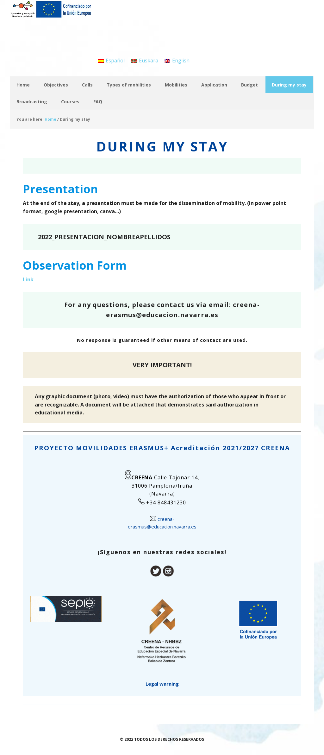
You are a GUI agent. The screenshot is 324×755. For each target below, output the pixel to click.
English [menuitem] (181, 60)
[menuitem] (111, 60)
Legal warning (162, 684)
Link (28, 279)
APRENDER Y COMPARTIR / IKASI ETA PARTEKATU (51, 16)
